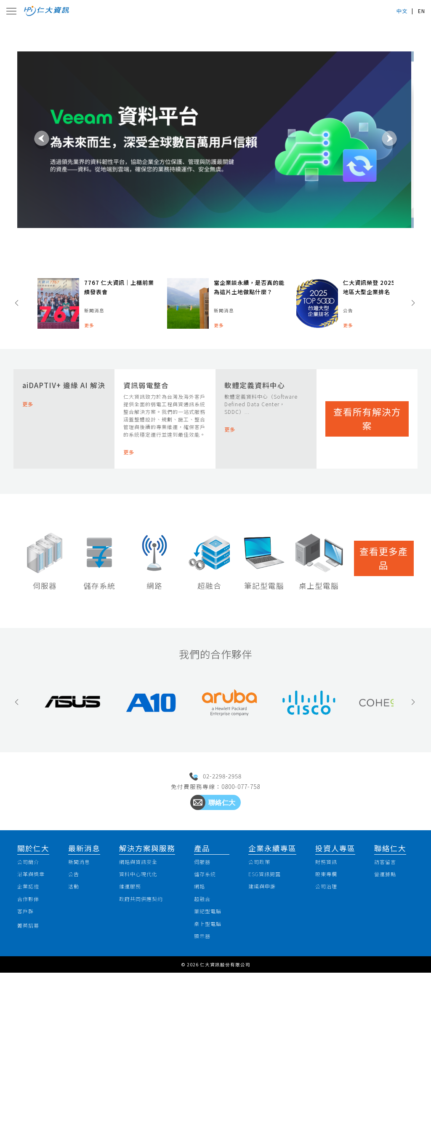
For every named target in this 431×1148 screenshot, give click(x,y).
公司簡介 (33, 1027)
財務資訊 (329, 1027)
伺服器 (200, 1027)
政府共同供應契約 (146, 1071)
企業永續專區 (275, 1012)
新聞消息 (84, 1027)
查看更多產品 (383, 670)
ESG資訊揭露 (272, 1042)
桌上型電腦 (208, 1100)
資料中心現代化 (142, 1042)
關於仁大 (35, 1012)
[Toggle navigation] (13, 14)
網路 (197, 1056)
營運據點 (384, 1042)
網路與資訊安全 (142, 1027)
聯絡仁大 (386, 1012)
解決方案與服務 (145, 1012)
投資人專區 (335, 1012)
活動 (77, 1056)
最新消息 (86, 1012)
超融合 (200, 1071)
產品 (198, 1012)
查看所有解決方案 (367, 481)
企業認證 (33, 1056)
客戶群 (29, 1085)
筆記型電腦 (208, 1085)
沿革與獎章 (36, 1042)
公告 (77, 1042)
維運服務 (131, 1056)
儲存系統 (204, 1042)
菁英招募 (33, 1100)
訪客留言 (384, 1027)
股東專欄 (329, 1042)
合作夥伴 (33, 1071)
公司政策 (265, 1027)
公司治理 (329, 1056)
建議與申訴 (269, 1056)
